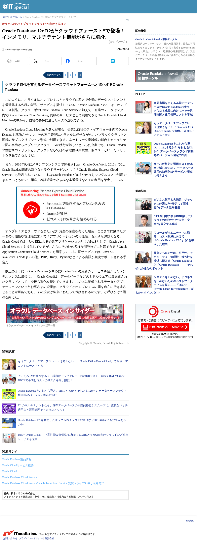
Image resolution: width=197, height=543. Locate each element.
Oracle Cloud (9, 471)
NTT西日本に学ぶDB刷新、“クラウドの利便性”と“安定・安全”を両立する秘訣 (173, 220)
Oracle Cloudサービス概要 (18, 465)
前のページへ (54, 75)
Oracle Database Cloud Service (19, 477)
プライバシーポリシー (31, 538)
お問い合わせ (10, 538)
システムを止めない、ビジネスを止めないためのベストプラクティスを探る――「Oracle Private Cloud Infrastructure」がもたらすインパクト (164, 285)
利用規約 (190, 521)
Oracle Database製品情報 (16, 459)
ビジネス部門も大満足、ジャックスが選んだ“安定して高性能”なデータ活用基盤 (173, 203)
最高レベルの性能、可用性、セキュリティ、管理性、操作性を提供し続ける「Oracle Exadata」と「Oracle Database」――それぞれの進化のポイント (165, 261)
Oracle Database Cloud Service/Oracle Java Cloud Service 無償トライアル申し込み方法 (53, 483)
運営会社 (49, 538)
